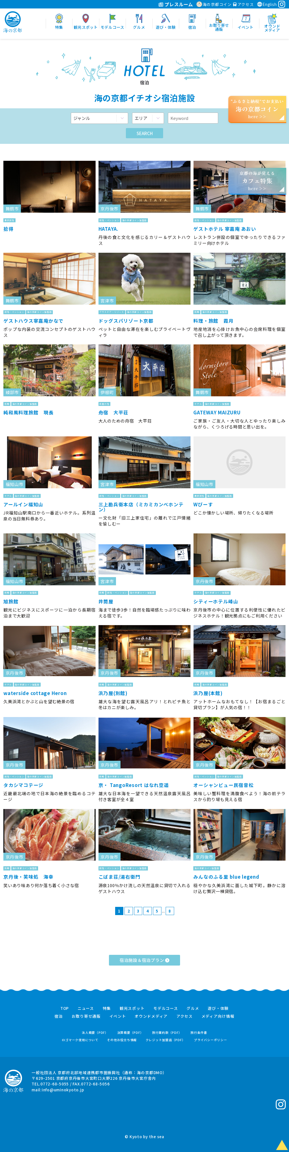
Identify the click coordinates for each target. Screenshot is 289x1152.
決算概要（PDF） (130, 1032)
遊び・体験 (218, 1008)
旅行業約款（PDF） (167, 1032)
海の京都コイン (214, 4)
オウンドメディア (151, 1016)
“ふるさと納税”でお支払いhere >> (257, 108)
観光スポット (132, 1008)
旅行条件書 (199, 1032)
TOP (64, 1008)
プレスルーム (176, 4)
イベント (118, 1016)
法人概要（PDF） (95, 1032)
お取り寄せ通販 (86, 1016)
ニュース (86, 1008)
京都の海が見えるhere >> (257, 180)
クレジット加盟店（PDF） (165, 1039)
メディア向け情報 (218, 1016)
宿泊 (58, 1016)
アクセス (243, 4)
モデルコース (165, 1008)
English (267, 4)
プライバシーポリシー (210, 1039)
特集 (107, 1008)
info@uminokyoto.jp (63, 1089)
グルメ (193, 1008)
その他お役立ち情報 (122, 1039)
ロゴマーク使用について (80, 1039)
